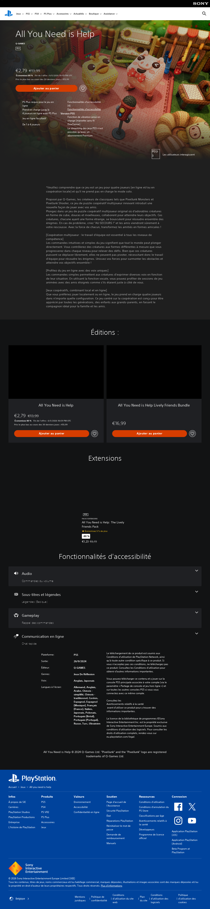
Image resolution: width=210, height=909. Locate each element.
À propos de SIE (17, 802)
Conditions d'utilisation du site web (123, 898)
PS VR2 (45, 812)
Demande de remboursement (116, 836)
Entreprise (14, 822)
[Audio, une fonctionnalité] (105, 576)
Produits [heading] (47, 796)
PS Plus (48, 13)
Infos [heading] (11, 796)
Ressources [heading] (147, 796)
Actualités (79, 13)
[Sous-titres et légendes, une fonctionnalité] (105, 597)
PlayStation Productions (21, 817)
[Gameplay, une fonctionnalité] (105, 618)
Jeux (18, 13)
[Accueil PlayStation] (9, 13)
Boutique (94, 13)
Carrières (13, 807)
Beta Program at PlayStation (181, 850)
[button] (84, 109)
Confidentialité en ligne (86, 812)
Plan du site (143, 898)
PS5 (28, 13)
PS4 (37, 13)
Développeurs (146, 829)
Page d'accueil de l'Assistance (116, 803)
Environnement (82, 802)
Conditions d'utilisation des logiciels (159, 898)
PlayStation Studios (19, 812)
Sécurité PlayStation (118, 810)
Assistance (109, 13)
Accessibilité (81, 807)
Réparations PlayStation (120, 820)
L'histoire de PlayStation (21, 827)
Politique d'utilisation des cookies (187, 898)
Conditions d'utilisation (151, 802)
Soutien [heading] (112, 796)
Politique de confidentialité (99, 898)
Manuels (111, 843)
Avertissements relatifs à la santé (125, 704)
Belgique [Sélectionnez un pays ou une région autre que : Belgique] (19, 899)
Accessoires (63, 13)
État (109, 815)
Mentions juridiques (80, 898)
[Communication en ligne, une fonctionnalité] (105, 639)
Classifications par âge (151, 815)
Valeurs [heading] (79, 796)
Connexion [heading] (179, 796)
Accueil (12, 787)
